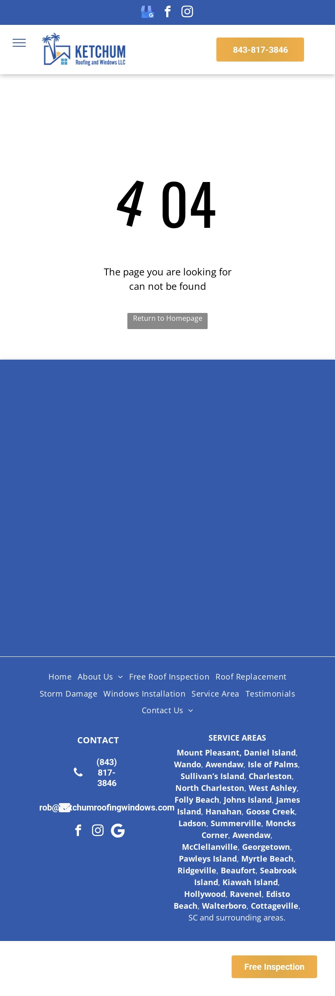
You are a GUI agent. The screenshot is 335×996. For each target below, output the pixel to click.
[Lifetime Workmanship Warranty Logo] (214, 540)
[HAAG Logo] (121, 540)
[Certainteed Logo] (121, 475)
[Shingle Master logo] (214, 409)
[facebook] (167, 13)
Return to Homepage (167, 318)
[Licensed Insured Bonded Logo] (214, 475)
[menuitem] (60, 677)
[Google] (117, 831)
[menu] (19, 42)
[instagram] (187, 13)
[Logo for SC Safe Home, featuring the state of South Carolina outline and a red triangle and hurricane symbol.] (214, 606)
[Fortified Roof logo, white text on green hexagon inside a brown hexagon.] (121, 606)
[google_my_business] (148, 13)
